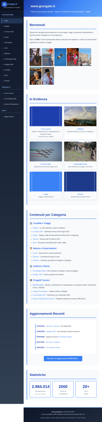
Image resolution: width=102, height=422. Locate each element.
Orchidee (36, 260)
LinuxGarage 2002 (39, 295)
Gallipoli (36, 228)
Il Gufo (35, 253)
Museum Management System (43, 299)
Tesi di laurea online (53, 347)
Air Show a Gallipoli (53, 342)
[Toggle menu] (4, 4)
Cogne (35, 235)
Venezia (36, 239)
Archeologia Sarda (39, 271)
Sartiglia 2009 (38, 274)
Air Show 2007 (38, 231)
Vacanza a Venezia (53, 326)
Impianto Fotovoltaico (40, 291)
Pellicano (36, 257)
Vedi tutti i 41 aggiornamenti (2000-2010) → (63, 358)
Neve (35, 243)
